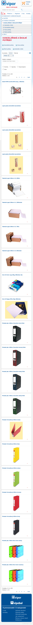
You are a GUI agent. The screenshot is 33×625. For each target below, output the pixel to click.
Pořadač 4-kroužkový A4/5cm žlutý (11, 444)
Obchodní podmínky (21, 614)
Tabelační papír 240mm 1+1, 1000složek (12, 202)
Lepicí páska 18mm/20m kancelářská (11, 130)
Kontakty (28, 13)
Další (29, 77)
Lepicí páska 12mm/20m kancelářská (11, 105)
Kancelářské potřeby (9, 27)
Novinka (6, 67)
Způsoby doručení (20, 610)
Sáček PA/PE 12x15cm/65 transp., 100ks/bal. (13, 81)
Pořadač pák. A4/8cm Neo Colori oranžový (12, 564)
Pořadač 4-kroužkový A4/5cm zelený (11, 468)
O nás (23, 13)
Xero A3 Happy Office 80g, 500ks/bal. (11, 299)
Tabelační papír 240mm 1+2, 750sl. (10, 226)
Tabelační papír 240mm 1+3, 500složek (11, 250)
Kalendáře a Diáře (8, 25)
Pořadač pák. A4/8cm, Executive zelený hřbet (13, 395)
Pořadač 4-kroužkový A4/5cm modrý (11, 419)
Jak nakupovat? (19, 616)
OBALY (5, 34)
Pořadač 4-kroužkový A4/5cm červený (11, 492)
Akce (5, 69)
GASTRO (5, 18)
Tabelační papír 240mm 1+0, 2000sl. (11, 178)
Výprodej (13, 67)
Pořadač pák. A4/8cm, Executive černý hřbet (13, 323)
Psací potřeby (7, 29)
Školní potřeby (7, 32)
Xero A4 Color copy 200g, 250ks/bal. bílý (12, 275)
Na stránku (4, 53)
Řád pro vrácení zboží (21, 618)
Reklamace (18, 620)
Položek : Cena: (28, 3)
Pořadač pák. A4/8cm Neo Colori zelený (12, 540)
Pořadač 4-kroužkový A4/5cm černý (11, 516)
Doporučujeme (22, 67)
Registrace (17, 13)
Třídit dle (16, 53)
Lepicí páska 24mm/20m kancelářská (11, 154)
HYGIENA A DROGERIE (9, 20)
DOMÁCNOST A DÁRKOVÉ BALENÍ (12, 16)
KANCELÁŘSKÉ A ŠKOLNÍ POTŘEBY (12, 23)
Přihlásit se (9, 13)
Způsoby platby (19, 612)
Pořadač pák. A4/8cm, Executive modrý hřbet (13, 371)
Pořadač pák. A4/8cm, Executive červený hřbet (14, 347)
